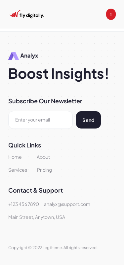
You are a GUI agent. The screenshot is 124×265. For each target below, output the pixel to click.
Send (88, 120)
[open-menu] (111, 14)
